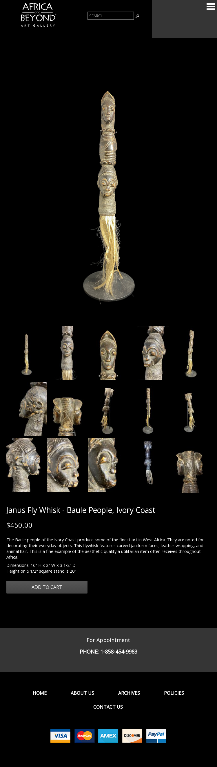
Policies (174, 693)
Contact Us (108, 707)
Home (40, 693)
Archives (129, 693)
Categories (210, 6)
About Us (82, 693)
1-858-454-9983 (118, 651)
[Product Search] (110, 16)
